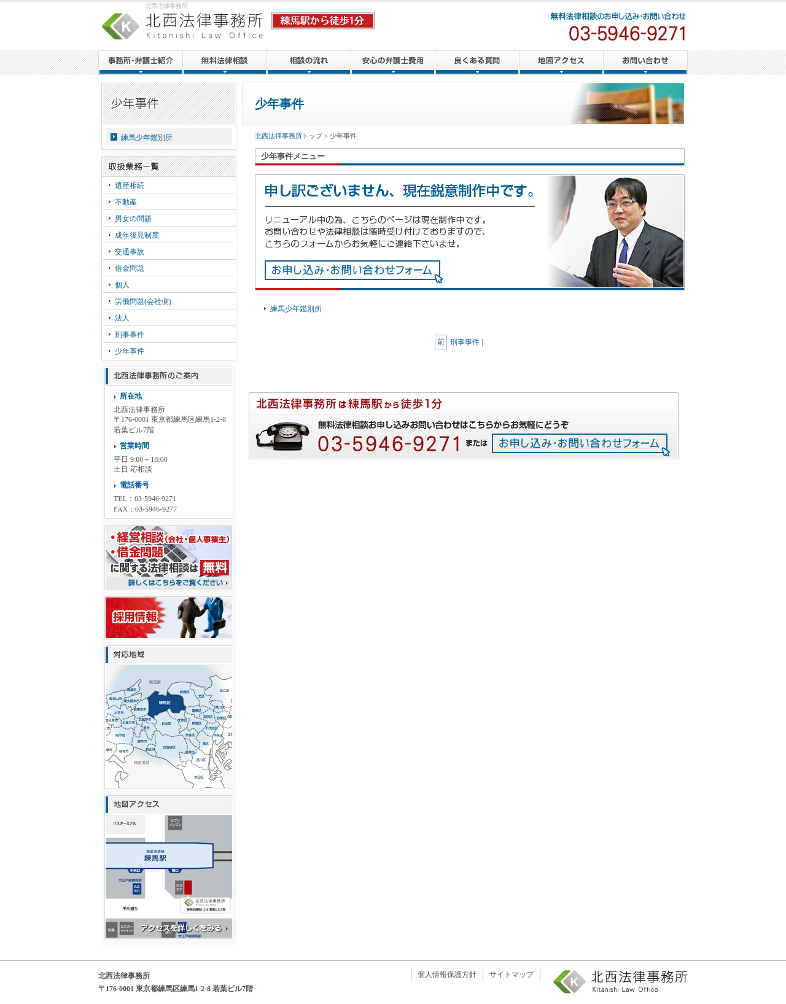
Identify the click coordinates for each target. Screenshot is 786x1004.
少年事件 (129, 351)
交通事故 (129, 251)
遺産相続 (129, 185)
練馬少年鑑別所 (147, 137)
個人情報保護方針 (447, 974)
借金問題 (129, 268)
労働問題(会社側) (143, 301)
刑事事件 (129, 334)
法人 (122, 318)
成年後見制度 (137, 235)
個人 (122, 285)
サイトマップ (511, 974)
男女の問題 (133, 218)
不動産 (126, 202)
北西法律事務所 (278, 135)
